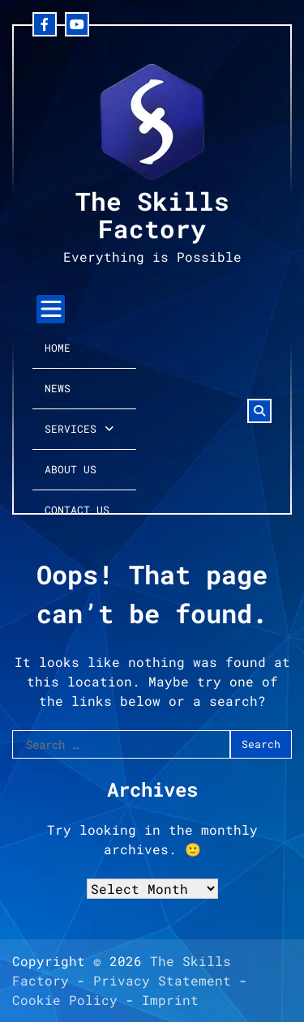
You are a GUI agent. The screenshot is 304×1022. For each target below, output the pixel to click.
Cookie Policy (65, 999)
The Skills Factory (152, 214)
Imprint (170, 999)
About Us (70, 469)
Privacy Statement (162, 980)
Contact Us (77, 509)
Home (58, 347)
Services (70, 428)
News (58, 388)
